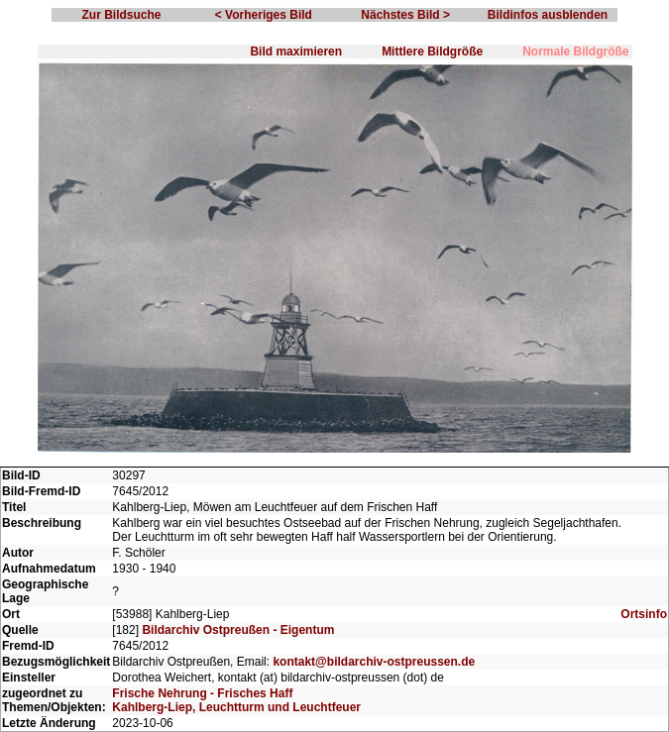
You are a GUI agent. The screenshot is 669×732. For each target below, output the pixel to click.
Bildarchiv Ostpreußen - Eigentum (238, 630)
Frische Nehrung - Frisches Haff (202, 693)
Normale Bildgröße (575, 51)
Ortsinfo (643, 614)
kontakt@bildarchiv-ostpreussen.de (374, 662)
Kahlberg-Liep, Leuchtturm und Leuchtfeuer (236, 707)
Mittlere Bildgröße (432, 51)
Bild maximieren (296, 51)
